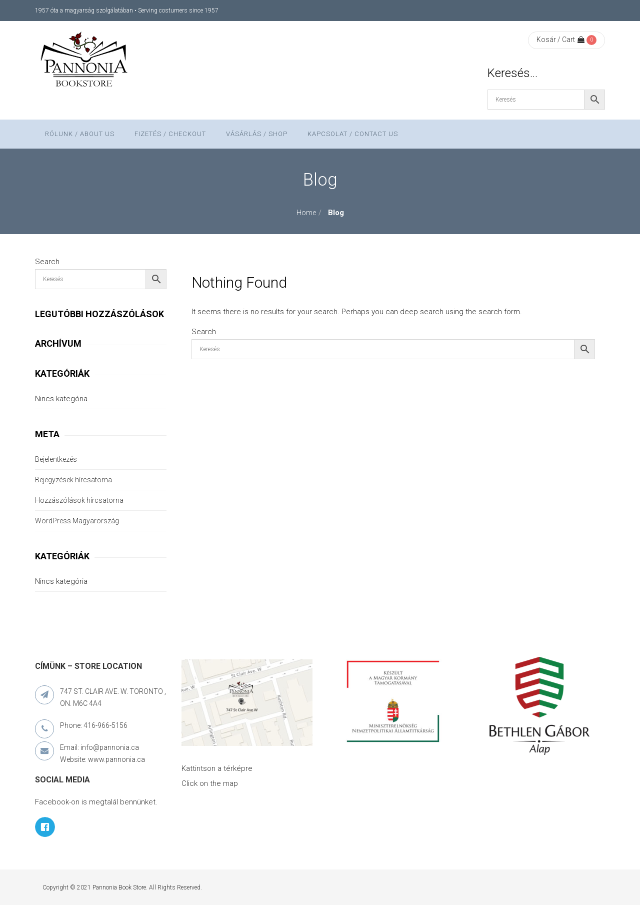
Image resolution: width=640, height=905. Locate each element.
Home (306, 213)
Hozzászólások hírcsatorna (79, 500)
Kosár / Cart (560, 40)
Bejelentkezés (56, 459)
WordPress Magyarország (77, 521)
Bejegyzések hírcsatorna (73, 480)
